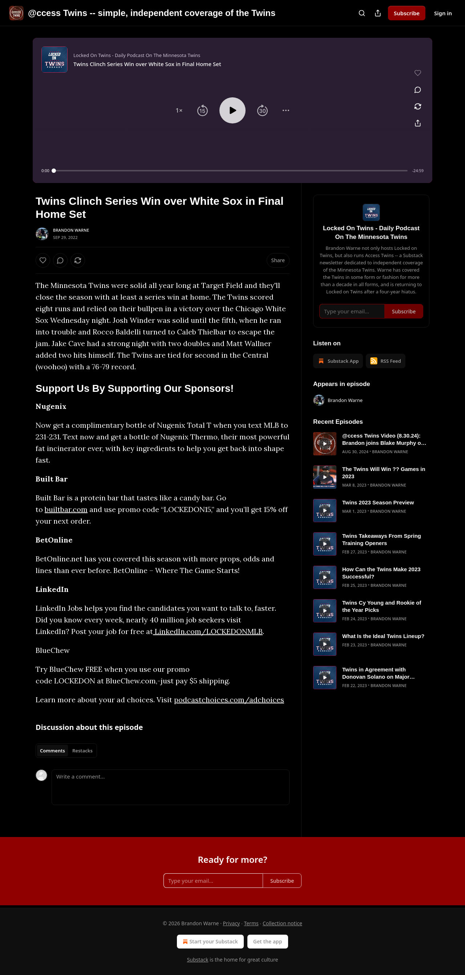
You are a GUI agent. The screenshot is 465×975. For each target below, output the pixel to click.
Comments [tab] (52, 750)
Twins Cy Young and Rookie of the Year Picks (381, 606)
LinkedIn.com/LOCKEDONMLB (208, 631)
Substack (198, 959)
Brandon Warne (71, 230)
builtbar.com (66, 509)
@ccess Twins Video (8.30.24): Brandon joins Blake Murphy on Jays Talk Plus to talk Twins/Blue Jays (384, 439)
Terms (251, 923)
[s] (325, 444)
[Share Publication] (378, 13)
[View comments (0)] (418, 90)
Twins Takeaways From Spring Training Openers (381, 539)
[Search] (362, 13)
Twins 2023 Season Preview (378, 502)
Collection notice (282, 923)
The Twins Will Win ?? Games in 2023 (383, 472)
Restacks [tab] (82, 750)
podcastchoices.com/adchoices (229, 699)
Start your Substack (209, 942)
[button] (179, 110)
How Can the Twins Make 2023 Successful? (381, 573)
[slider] (231, 170)
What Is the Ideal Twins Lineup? (383, 636)
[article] (371, 443)
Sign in (443, 13)
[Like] (43, 260)
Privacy (231, 923)
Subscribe (407, 13)
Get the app (267, 941)
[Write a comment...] (170, 787)
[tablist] (66, 750)
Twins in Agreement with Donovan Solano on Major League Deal (375, 673)
